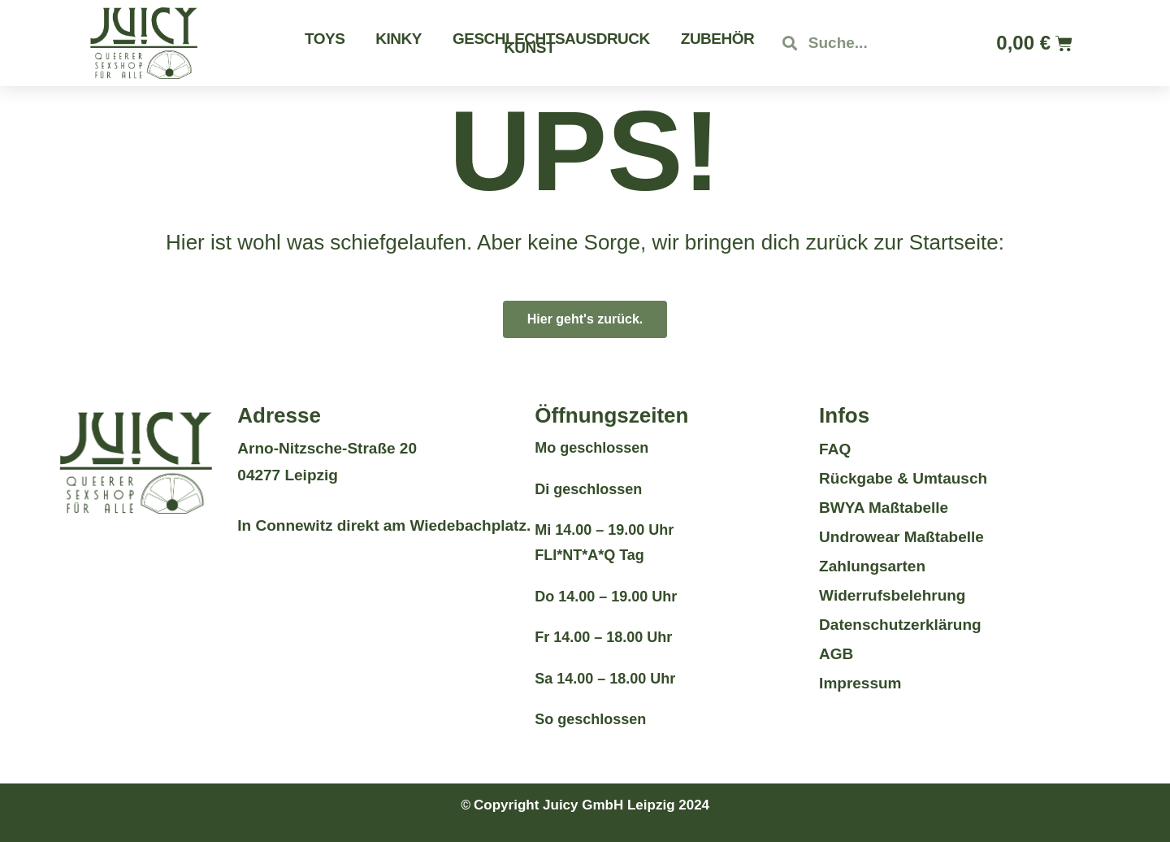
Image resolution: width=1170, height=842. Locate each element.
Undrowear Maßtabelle (901, 536)
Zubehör (717, 38)
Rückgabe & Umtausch (903, 478)
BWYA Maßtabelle (883, 507)
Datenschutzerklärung (900, 624)
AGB (836, 653)
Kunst (529, 47)
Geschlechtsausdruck (551, 38)
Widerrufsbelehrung (892, 595)
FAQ (835, 449)
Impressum (860, 683)
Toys (324, 38)
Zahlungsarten (872, 566)
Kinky (398, 38)
